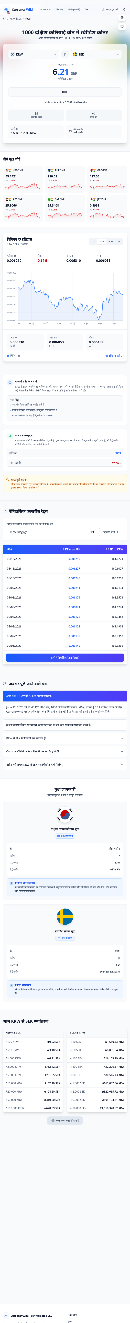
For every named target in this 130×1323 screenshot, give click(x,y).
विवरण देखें (111, 532)
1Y (119, 241)
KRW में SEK (15, 18)
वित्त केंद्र (59, 9)
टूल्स (70, 1321)
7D (92, 241)
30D (101, 241)
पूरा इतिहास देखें (114, 355)
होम (4, 18)
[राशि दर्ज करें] (65, 92)
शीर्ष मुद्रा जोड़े (74, 9)
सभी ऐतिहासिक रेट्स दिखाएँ (65, 657)
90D (111, 241)
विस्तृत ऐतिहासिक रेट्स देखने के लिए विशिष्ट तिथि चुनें (30, 524)
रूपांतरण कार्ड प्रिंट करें (65, 1120)
